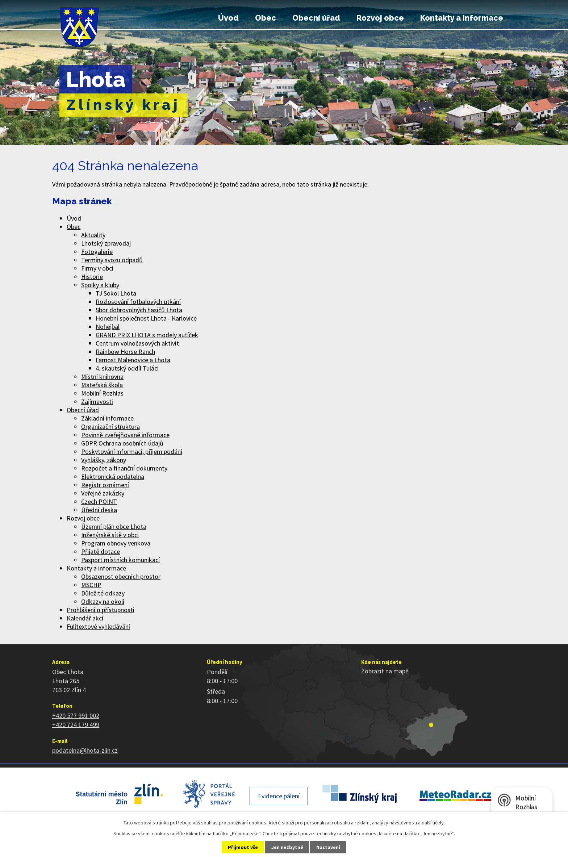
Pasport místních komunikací (120, 560)
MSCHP (91, 585)
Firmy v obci (97, 268)
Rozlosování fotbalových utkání (138, 301)
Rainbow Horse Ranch (125, 351)
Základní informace (107, 418)
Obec (265, 17)
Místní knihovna (102, 376)
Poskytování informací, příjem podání (131, 451)
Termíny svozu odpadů (112, 260)
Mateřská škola (102, 385)
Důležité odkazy (103, 593)
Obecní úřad (316, 17)
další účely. (433, 822)
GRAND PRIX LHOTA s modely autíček (147, 335)
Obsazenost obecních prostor (120, 576)
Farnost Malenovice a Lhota (133, 360)
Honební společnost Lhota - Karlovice (146, 318)
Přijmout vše (243, 847)
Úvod (228, 17)
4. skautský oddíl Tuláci (127, 368)
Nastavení (328, 847)
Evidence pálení (279, 796)
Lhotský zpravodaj (106, 243)
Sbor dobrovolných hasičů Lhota (139, 310)
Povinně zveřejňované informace (125, 435)
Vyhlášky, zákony (103, 460)
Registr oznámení (105, 485)
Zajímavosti (97, 401)
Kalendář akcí (85, 618)
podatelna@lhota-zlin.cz (85, 750)
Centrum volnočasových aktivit (137, 343)
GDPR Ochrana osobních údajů (122, 443)
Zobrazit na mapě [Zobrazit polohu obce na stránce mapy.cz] (385, 671)
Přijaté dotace (100, 551)
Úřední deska (99, 510)
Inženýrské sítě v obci (110, 535)
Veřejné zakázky (102, 493)
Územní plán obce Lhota (113, 526)
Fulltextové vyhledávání (98, 626)
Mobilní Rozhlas (102, 393)
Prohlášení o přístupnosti (100, 610)
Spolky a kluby (100, 285)
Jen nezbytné (287, 847)
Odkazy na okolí (102, 601)
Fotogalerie (97, 251)
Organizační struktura (110, 426)
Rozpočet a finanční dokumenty (124, 468)
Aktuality (93, 235)
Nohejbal (108, 326)
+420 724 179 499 (75, 724)
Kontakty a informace (461, 17)
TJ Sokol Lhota (116, 293)
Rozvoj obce (380, 17)
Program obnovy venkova (115, 543)
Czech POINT (99, 501)
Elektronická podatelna (112, 476)
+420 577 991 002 (75, 715)
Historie (92, 276)
